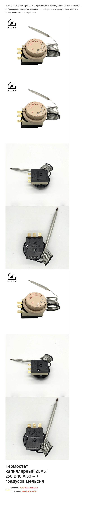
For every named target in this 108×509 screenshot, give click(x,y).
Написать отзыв (29, 491)
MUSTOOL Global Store (29, 487)
